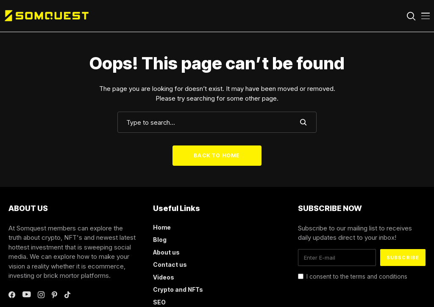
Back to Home (217, 155)
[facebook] (11, 294)
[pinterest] (54, 294)
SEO (159, 302)
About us (166, 252)
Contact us (170, 264)
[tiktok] (67, 294)
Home (162, 227)
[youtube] (26, 295)
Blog (160, 239)
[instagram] (41, 294)
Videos (163, 277)
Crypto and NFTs (178, 289)
